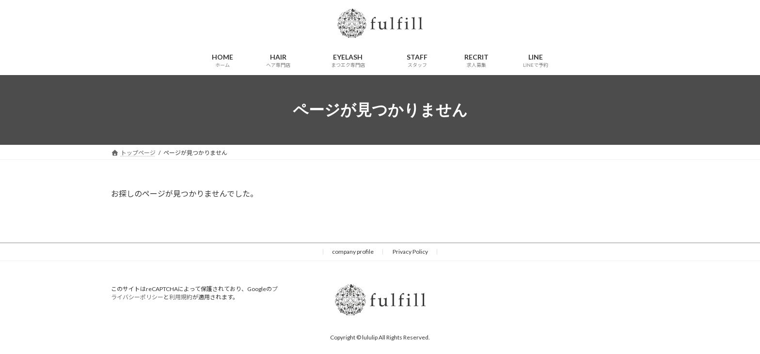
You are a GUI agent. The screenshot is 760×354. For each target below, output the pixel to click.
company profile (353, 251)
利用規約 (180, 297)
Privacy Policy (410, 251)
